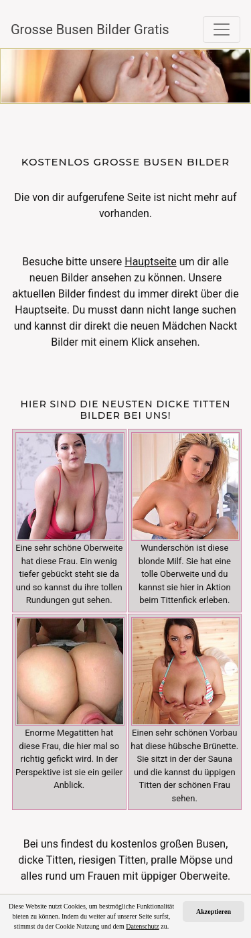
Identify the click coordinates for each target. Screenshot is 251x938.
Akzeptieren (213, 911)
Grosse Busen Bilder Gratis (78, 29)
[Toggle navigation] (221, 29)
